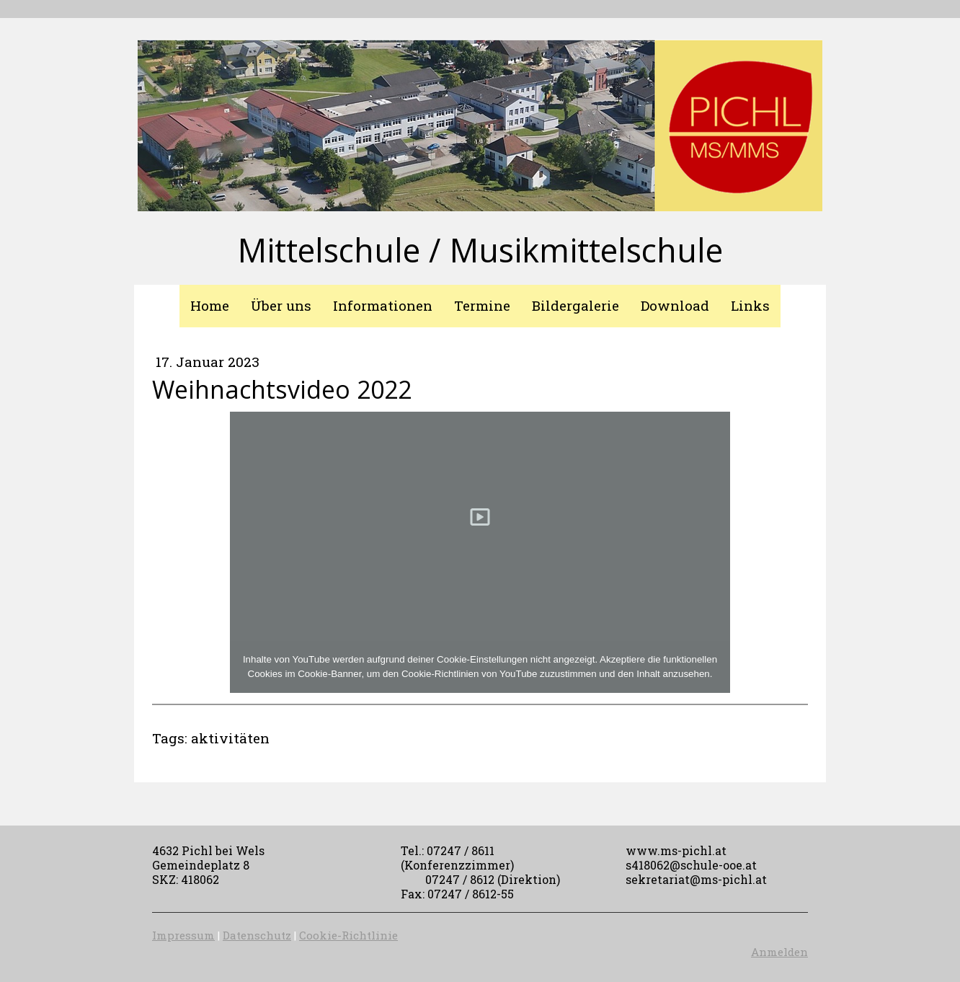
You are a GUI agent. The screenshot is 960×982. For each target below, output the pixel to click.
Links (750, 305)
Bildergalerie (575, 305)
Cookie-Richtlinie (348, 935)
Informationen (382, 305)
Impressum (183, 935)
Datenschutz (257, 935)
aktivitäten (230, 738)
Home (209, 305)
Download (675, 305)
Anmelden (779, 952)
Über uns (281, 305)
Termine (482, 305)
